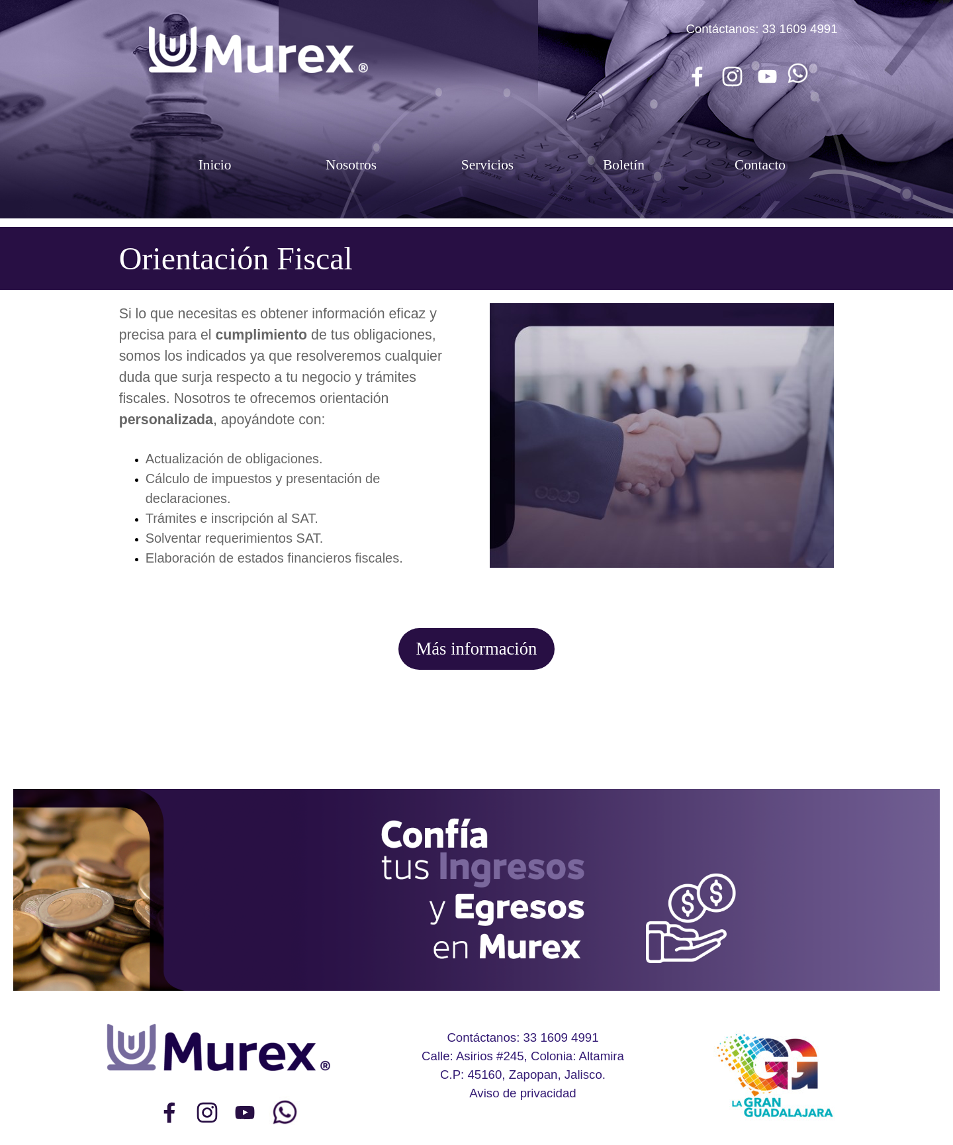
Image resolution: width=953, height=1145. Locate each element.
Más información (476, 649)
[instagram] (732, 76)
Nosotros (351, 165)
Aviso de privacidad (522, 1093)
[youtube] (767, 76)
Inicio (215, 165)
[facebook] (696, 76)
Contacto (760, 165)
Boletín (624, 165)
